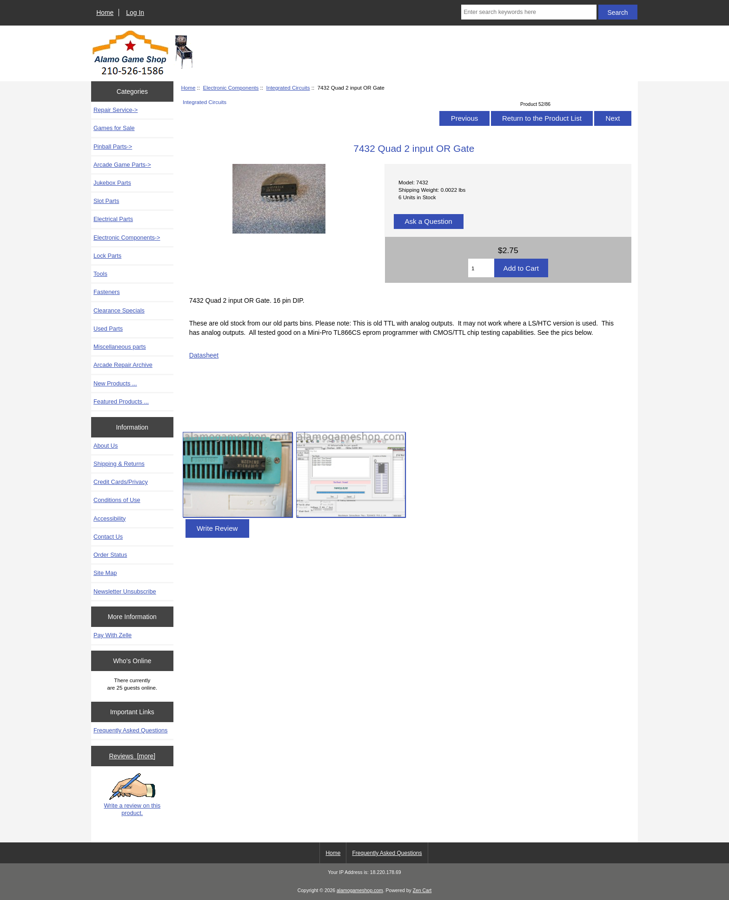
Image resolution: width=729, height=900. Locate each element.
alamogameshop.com (360, 890)
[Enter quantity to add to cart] (481, 268)
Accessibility (109, 518)
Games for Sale (114, 127)
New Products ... (115, 383)
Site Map (105, 572)
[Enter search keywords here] (528, 12)
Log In (135, 12)
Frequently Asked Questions (130, 730)
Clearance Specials (119, 310)
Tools (100, 273)
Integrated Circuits (288, 88)
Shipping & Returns (119, 463)
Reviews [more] (132, 756)
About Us (105, 445)
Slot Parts (106, 200)
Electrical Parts (113, 218)
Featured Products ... (121, 401)
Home (104, 12)
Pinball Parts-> (112, 146)
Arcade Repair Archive (122, 364)
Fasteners (106, 291)
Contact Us (108, 536)
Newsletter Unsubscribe (124, 591)
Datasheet (204, 355)
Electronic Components (230, 88)
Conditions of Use (116, 499)
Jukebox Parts (112, 182)
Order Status (110, 554)
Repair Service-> (115, 109)
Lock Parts (107, 255)
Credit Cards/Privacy (120, 481)
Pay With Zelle (112, 635)
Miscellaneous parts (119, 346)
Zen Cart (422, 890)
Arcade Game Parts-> (122, 164)
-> (126, 237)
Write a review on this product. (132, 794)
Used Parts (108, 328)
